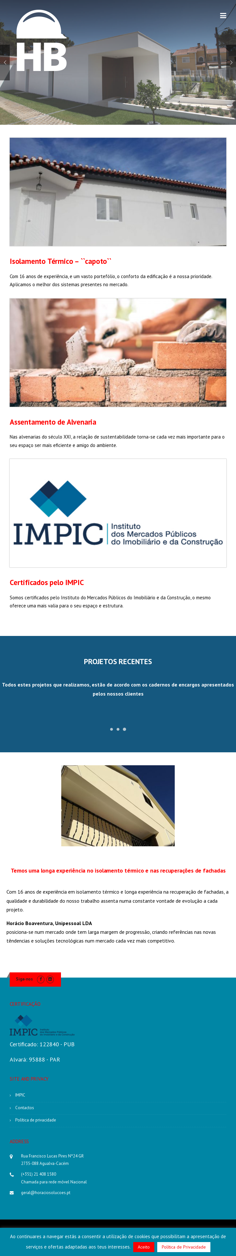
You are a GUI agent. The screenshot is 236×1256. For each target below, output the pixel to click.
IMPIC (20, 1095)
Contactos (24, 1107)
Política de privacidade (35, 1120)
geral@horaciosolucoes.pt (45, 1192)
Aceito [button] (144, 1247)
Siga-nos (24, 979)
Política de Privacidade (184, 1247)
